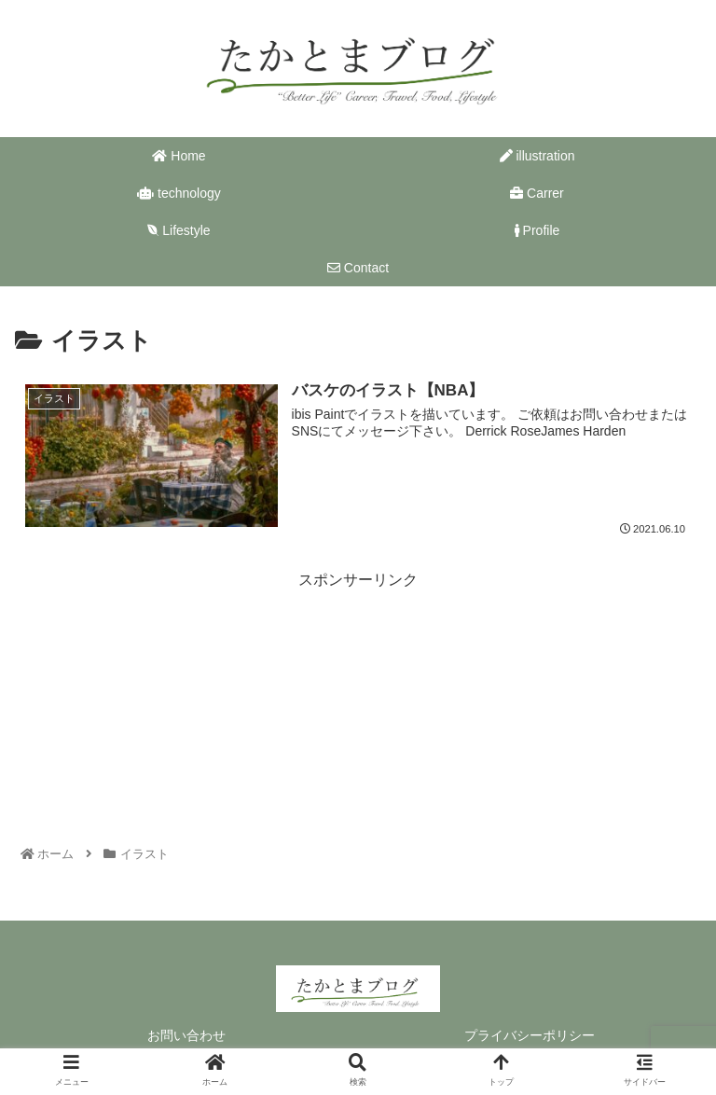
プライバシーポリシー (529, 1035)
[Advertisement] (358, 672)
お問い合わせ (186, 1035)
